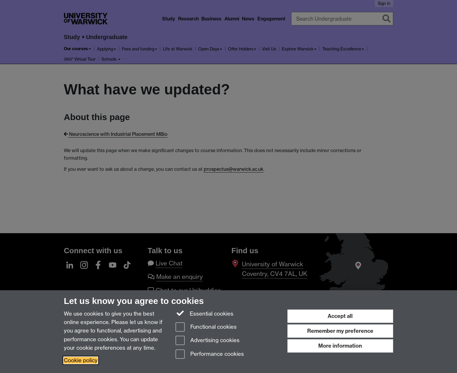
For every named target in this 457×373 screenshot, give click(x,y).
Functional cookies (206, 327)
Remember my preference (340, 331)
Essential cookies (204, 313)
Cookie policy (81, 360)
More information (340, 345)
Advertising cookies (207, 340)
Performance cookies (209, 354)
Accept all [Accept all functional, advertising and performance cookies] (340, 316)
